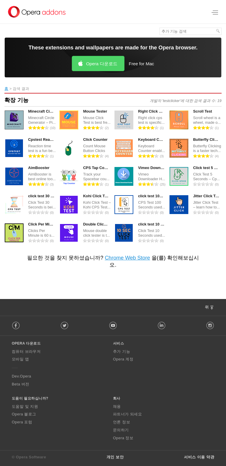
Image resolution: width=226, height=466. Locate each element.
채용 (117, 406)
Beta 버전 (20, 384)
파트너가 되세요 (127, 414)
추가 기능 (121, 351)
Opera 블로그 (24, 414)
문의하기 (121, 430)
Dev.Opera (21, 376)
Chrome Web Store (127, 258)
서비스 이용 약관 (199, 457)
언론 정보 (121, 422)
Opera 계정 (123, 359)
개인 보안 (115, 457)
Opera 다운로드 (101, 63)
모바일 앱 (20, 359)
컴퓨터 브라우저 (26, 351)
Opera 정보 (123, 438)
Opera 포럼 (22, 422)
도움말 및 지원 (25, 406)
